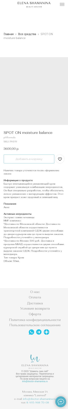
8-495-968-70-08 (37, 402)
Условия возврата (35, 308)
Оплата (35, 297)
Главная (9, 34)
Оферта (35, 314)
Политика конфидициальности (35, 319)
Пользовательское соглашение (35, 325)
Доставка (35, 303)
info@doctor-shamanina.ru (35, 381)
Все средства (27, 34)
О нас (35, 292)
